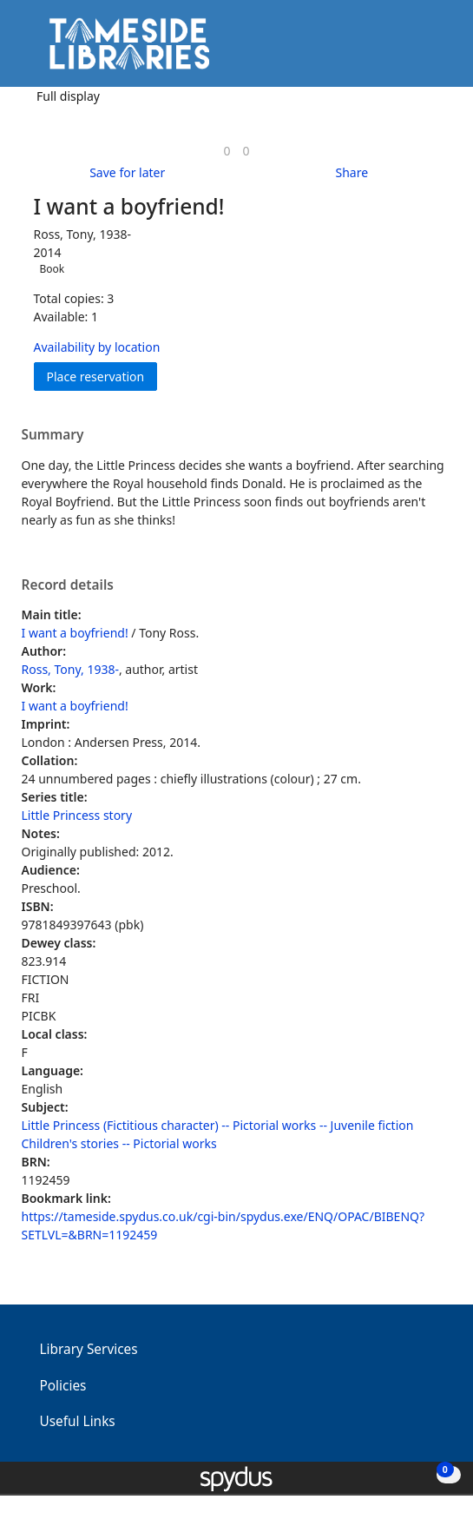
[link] (226, 150)
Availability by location (97, 347)
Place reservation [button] (102, 376)
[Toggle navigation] (433, 50)
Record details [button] (68, 585)
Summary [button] (53, 435)
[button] (412, 50)
